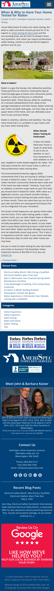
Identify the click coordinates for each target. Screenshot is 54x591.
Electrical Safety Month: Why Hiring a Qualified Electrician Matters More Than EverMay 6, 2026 (27, 496)
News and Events (12, 320)
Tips (6, 326)
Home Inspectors (12, 314)
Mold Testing (10, 318)
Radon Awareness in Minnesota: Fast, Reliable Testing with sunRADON (26, 297)
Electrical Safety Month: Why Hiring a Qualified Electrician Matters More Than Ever (26, 274)
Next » (15, 260)
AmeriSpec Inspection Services (30, 19)
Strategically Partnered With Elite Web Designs (27, 587)
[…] (32, 516)
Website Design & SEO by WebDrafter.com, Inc (27, 584)
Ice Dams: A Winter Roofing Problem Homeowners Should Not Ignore (21, 291)
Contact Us (6, 255)
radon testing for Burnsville (24, 33)
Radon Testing (11, 323)
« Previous (6, 260)
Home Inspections (12, 311)
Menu (49, 4)
